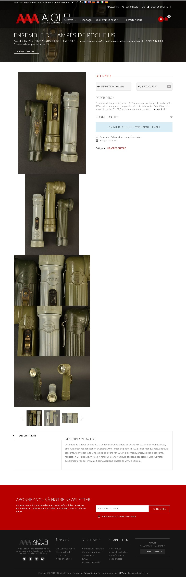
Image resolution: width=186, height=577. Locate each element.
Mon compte (115, 548)
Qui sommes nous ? (108, 20)
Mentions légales (64, 552)
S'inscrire (159, 508)
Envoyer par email (108, 140)
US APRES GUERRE (154, 40)
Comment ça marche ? (93, 548)
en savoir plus (160, 109)
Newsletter (113, 7)
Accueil (17, 40)
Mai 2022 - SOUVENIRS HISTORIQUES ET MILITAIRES (49, 40)
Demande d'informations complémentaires (120, 137)
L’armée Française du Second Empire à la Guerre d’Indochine (110, 40)
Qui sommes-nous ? (65, 548)
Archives (70, 20)
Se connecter (132, 7)
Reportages (86, 19)
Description (27, 435)
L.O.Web (122, 573)
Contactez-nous (133, 19)
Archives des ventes (91, 562)
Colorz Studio (90, 573)
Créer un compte (159, 7)
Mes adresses (115, 558)
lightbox (20, 400)
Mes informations (117, 555)
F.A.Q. (85, 558)
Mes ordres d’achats (118, 552)
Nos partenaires (63, 558)
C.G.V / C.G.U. (62, 555)
